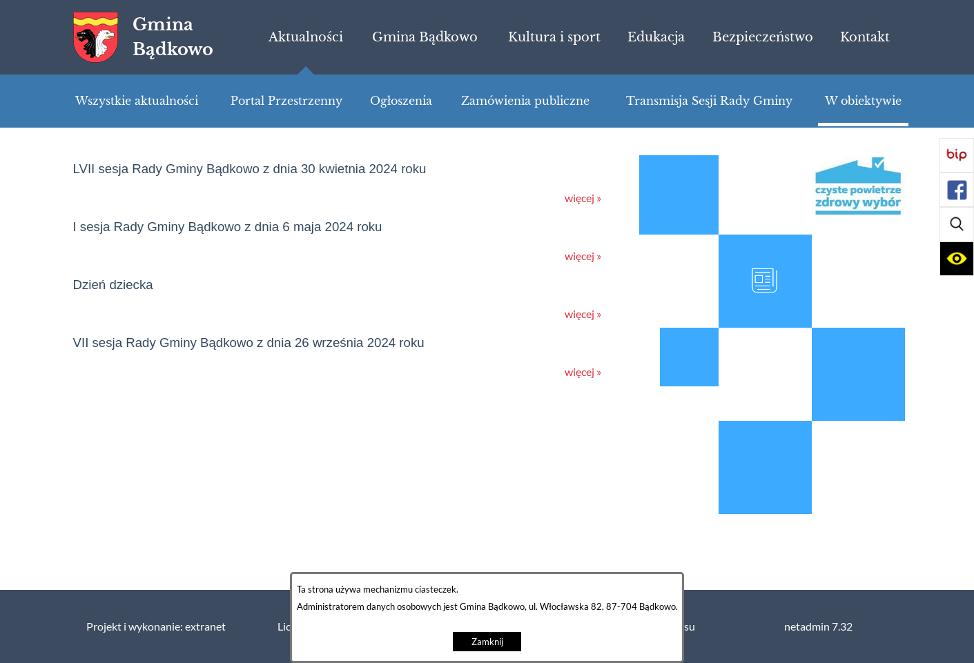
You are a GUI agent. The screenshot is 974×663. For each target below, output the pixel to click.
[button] (956, 224)
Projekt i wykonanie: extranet (156, 626)
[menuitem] (305, 37)
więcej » (583, 198)
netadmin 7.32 (818, 626)
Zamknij (487, 642)
